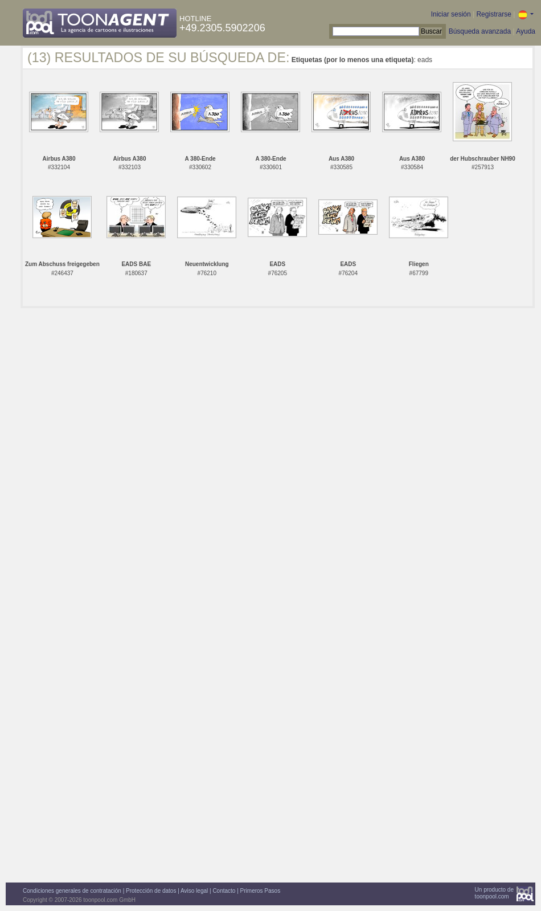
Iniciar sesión (451, 14)
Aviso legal (194, 891)
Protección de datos (151, 891)
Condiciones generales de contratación (72, 891)
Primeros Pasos (260, 891)
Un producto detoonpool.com (494, 893)
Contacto (223, 891)
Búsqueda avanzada (480, 31)
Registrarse (493, 14)
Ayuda (525, 31)
